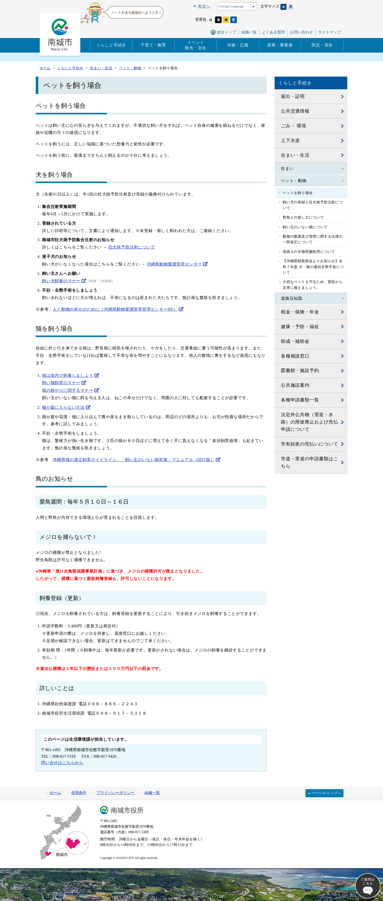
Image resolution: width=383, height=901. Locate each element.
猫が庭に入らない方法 (63, 407)
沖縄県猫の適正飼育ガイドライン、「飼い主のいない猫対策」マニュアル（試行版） (133, 459)
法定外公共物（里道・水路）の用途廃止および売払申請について (309, 422)
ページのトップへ (326, 793)
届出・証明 (293, 96)
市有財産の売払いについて (309, 444)
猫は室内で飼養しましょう (67, 375)
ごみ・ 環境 (293, 125)
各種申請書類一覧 (300, 399)
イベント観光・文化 (195, 45)
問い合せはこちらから (62, 763)
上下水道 (290, 140)
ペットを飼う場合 (298, 193)
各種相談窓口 (295, 356)
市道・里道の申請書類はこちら (309, 462)
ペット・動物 (294, 181)
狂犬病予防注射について (131, 247)
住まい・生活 (295, 155)
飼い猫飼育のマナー (61, 383)
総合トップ (226, 32)
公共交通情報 (295, 111)
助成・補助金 (295, 341)
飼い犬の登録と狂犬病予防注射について (313, 205)
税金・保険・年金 (300, 311)
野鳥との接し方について (303, 217)
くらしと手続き (111, 45)
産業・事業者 (280, 45)
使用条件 (78, 793)
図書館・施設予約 (300, 370)
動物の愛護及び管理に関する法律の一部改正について (313, 239)
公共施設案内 (295, 385)
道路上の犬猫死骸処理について (309, 252)
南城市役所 (127, 810)
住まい (287, 168)
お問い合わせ (301, 32)
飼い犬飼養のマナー (61, 281)
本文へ (204, 6)
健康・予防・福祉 (300, 326)
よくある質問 (273, 32)
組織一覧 (249, 32)
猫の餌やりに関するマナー (67, 390)
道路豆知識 (291, 298)
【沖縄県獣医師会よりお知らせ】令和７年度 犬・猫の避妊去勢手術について (313, 266)
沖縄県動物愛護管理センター (174, 264)
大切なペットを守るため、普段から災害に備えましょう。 (313, 284)
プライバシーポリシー (116, 793)
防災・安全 (322, 45)
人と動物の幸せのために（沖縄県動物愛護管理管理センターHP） (115, 309)
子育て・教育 (153, 45)
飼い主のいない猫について (305, 227)
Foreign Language (231, 6)
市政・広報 (237, 45)
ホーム (55, 793)
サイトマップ (329, 32)
